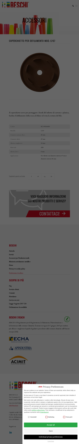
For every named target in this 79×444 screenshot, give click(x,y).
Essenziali (32, 417)
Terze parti (67, 417)
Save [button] (51, 431)
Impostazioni (44, 412)
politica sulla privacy (38, 410)
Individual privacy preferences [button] (51, 437)
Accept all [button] (51, 425)
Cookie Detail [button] (51, 441)
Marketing (49, 417)
